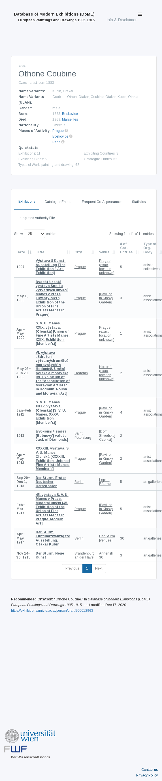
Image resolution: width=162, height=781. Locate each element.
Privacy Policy (147, 775)
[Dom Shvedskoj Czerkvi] (107, 435)
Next (98, 568)
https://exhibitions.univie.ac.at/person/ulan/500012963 (52, 611)
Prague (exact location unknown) (106, 267)
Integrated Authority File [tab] (37, 218)
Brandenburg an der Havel (84, 555)
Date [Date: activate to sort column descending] (20, 252)
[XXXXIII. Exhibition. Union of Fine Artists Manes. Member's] (53, 458)
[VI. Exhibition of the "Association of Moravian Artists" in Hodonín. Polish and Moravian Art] (53, 373)
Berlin (79, 482)
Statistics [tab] (139, 202)
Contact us (149, 770)
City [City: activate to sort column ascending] (78, 252)
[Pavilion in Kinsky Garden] (106, 298)
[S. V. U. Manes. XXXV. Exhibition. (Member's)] (51, 412)
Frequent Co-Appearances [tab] (102, 202)
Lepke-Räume (105, 482)
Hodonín (81, 373)
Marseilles (70, 119)
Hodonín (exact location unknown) (106, 373)
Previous (72, 568)
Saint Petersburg (82, 435)
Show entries (35, 234)
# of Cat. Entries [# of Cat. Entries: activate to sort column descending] (126, 248)
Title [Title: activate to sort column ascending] (40, 252)
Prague (58, 131)
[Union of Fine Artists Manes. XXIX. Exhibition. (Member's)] (53, 333)
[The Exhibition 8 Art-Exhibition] (51, 267)
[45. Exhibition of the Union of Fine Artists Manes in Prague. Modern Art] (52, 509)
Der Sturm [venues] (107, 538)
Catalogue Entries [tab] (58, 202)
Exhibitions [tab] (26, 202)
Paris (56, 142)
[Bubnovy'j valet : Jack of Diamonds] (52, 435)
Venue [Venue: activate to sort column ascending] (104, 252)
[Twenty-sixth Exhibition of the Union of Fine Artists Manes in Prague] (52, 298)
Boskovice (70, 114)
